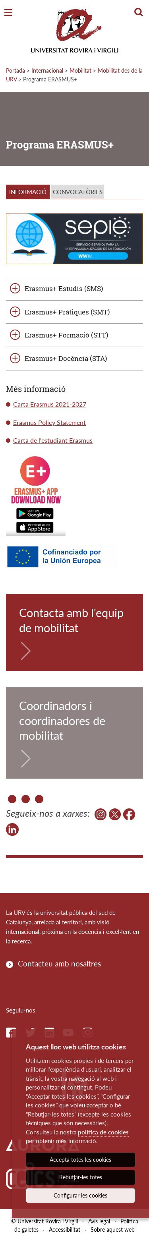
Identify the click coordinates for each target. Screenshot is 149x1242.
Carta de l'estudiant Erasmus (53, 440)
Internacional (47, 70)
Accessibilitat (64, 1229)
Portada (15, 70)
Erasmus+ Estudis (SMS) (64, 288)
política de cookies (103, 1132)
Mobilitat (80, 70)
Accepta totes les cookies (80, 1159)
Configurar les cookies (80, 1195)
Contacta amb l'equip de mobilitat (71, 620)
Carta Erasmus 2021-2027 (49, 404)
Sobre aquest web (113, 1229)
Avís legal (99, 1221)
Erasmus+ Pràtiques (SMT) (67, 311)
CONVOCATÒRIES (78, 191)
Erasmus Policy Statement (49, 422)
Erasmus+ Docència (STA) (66, 358)
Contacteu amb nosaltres (59, 963)
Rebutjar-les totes (80, 1177)
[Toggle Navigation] (8, 12)
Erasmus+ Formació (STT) (66, 334)
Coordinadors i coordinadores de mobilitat (62, 720)
